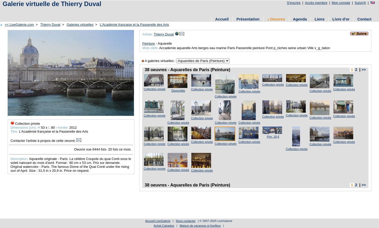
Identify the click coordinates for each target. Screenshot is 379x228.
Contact (364, 19)
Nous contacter (186, 220)
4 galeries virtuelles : (159, 61)
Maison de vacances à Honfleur (200, 225)
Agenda (300, 19)
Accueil (222, 19)
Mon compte (341, 3)
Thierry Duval (50, 25)
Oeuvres (276, 19)
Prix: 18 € (273, 136)
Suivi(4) (360, 3)
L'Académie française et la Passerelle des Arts (134, 25)
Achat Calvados (164, 225)
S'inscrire (294, 3)
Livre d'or (341, 19)
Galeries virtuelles (80, 25)
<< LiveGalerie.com (19, 25)
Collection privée (155, 89)
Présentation (248, 19)
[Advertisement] (97, 11)
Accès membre (316, 3)
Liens (320, 19)
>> (363, 70)
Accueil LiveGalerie (158, 220)
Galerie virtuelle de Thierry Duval (52, 3)
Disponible (178, 90)
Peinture (148, 43)
